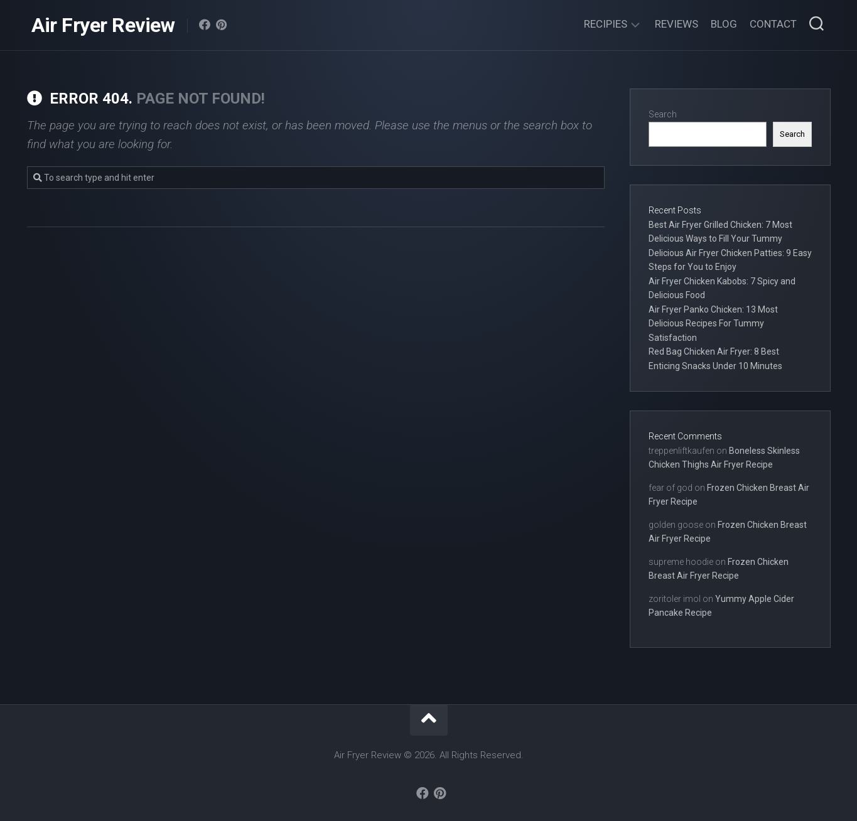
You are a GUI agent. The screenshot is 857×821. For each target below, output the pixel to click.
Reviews (676, 24)
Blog (724, 24)
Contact (773, 24)
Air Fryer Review (103, 25)
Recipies (605, 24)
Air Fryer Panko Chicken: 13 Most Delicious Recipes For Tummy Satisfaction (713, 323)
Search (663, 114)
